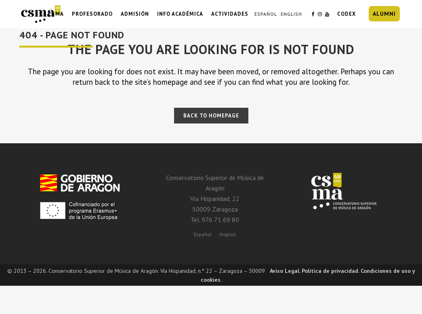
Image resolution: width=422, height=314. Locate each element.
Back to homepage (211, 115)
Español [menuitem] (203, 234)
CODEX (346, 13)
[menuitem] (203, 234)
